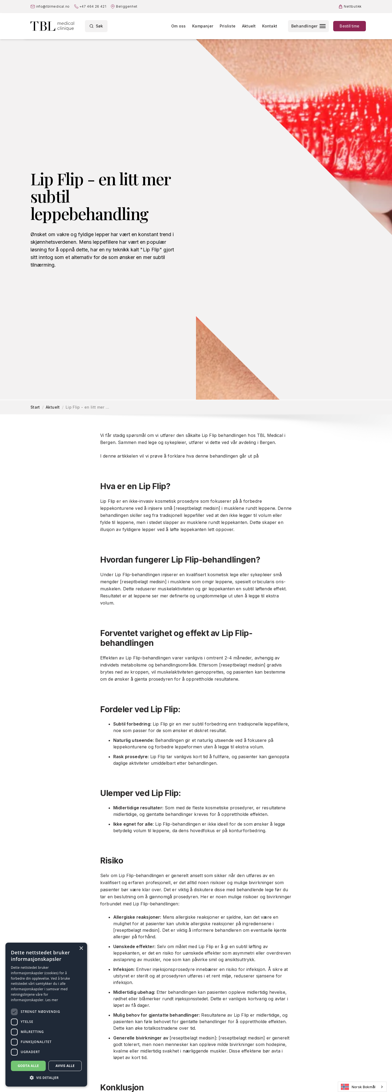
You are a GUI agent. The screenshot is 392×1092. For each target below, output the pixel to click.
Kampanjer (202, 26)
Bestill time (349, 26)
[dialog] (46, 1015)
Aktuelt (249, 26)
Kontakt (269, 26)
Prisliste (227, 26)
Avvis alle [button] (65, 1065)
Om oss (178, 26)
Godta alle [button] (28, 1065)
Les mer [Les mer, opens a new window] (51, 1000)
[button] (46, 1078)
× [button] (81, 948)
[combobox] (362, 1087)
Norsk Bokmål (358, 1087)
